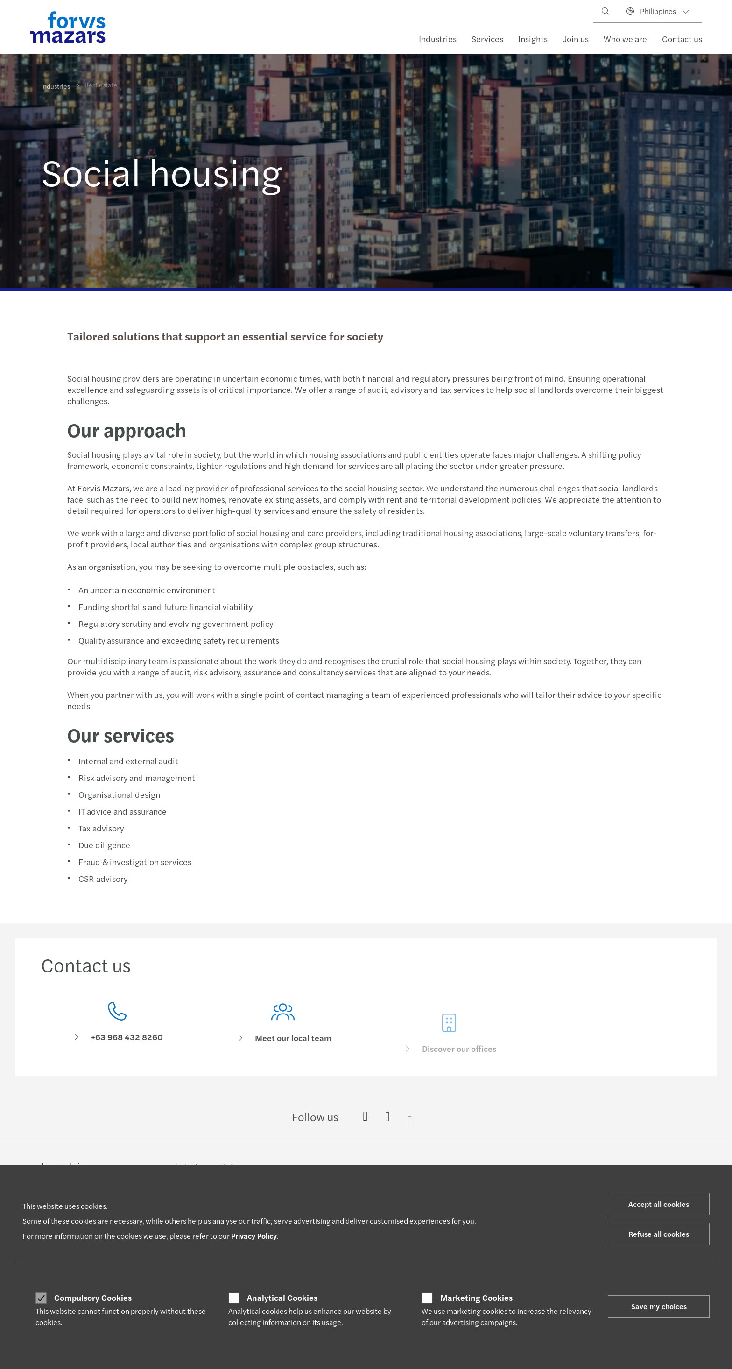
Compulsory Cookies (93, 1297)
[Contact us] (117, 1024)
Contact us (682, 38)
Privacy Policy (254, 1235)
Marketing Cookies (476, 1297)
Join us (576, 38)
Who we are (625, 38)
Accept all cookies (658, 1204)
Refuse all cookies (658, 1233)
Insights (533, 38)
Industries (438, 38)
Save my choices (659, 1306)
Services (487, 38)
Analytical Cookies (282, 1297)
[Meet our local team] (283, 1037)
